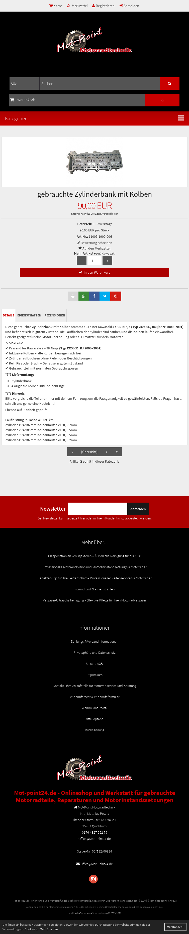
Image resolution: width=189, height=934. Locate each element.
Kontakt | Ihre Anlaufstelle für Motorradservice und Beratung (94, 685)
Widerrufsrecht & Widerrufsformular (94, 697)
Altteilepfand (94, 719)
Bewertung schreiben (96, 242)
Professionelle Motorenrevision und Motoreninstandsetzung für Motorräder (94, 567)
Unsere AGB (94, 663)
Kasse (55, 5)
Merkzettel (77, 5)
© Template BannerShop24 (162, 900)
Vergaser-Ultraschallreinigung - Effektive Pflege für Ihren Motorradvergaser (94, 600)
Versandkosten (110, 213)
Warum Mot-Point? (95, 708)
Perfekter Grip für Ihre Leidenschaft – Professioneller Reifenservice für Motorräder (94, 578)
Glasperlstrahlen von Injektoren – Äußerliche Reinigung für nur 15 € (94, 556)
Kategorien (16, 118)
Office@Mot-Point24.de (96, 864)
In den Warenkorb (95, 272)
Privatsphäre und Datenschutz (94, 652)
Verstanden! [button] (175, 927)
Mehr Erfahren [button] (49, 929)
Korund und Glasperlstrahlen (94, 589)
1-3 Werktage (102, 224)
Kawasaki (108, 253)
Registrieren (103, 5)
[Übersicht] (89, 452)
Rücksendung (94, 730)
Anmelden (129, 5)
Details (8, 315)
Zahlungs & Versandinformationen (94, 641)
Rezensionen (54, 315)
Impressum (95, 674)
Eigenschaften (29, 315)
